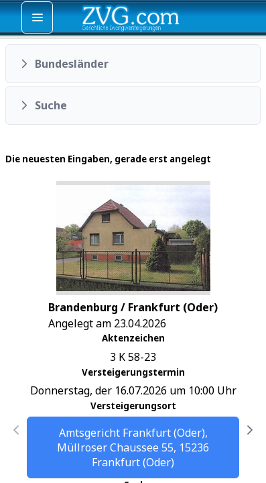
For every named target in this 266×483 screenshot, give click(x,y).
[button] (133, 63)
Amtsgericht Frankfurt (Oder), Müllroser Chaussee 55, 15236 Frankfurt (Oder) (133, 447)
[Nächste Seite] (250, 430)
